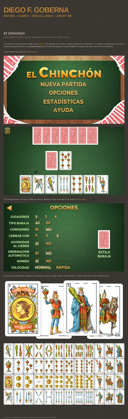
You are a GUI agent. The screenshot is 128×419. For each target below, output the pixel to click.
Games (23, 16)
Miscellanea (42, 16)
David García (32, 52)
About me (64, 16)
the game (82, 199)
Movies (9, 16)
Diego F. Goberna (36, 10)
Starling (41, 44)
